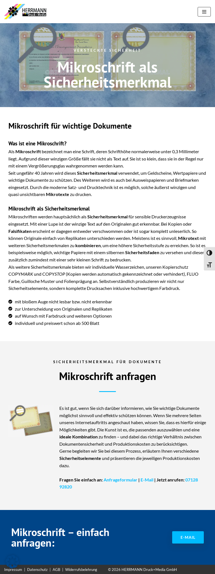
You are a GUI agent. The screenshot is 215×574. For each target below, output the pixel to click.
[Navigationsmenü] (204, 11)
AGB (56, 569)
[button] (12, 561)
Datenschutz (37, 569)
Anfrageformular (120, 479)
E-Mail (147, 479)
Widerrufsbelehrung (81, 569)
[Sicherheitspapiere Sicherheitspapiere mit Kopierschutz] (26, 11)
